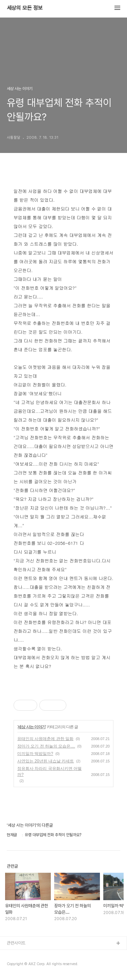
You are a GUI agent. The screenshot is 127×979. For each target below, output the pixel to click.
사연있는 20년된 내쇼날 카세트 (45, 761)
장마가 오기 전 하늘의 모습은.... (46, 746)
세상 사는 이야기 (31, 727)
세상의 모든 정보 (25, 8)
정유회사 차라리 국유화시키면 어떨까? (49, 771)
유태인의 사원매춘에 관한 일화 (45, 738)
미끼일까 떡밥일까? (35, 753)
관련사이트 (16, 942)
